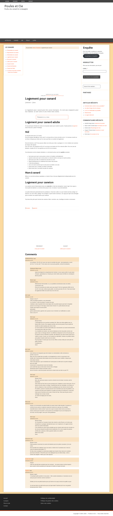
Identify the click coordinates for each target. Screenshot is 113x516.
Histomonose (88, 112)
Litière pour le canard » (65, 248)
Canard (16, 40)
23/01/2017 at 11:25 (34, 269)
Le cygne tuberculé (89, 114)
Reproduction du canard (12, 52)
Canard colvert (10, 63)
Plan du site (7, 503)
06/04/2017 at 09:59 (29, 350)
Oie (22, 40)
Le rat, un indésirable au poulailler (93, 109)
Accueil (6, 498)
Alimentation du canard (12, 54)
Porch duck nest (49, 95)
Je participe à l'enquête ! (91, 55)
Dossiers (28, 207)
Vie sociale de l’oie (94, 133)
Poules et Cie (13, 6)
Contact (6, 505)
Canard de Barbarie (11, 65)
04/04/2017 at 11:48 (29, 296)
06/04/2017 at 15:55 (34, 376)
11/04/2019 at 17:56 (29, 440)
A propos (6, 500)
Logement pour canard (12, 56)
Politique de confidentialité (48, 498)
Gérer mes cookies (46, 503)
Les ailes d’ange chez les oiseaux (93, 107)
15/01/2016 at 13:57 (29, 260)
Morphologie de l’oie (95, 127)
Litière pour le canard (12, 61)
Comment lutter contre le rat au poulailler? (94, 105)
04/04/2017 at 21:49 (34, 318)
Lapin (34, 40)
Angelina (27, 470)
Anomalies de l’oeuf (102, 124)
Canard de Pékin (11, 68)
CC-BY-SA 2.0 (60, 95)
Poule (28, 40)
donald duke (28, 458)
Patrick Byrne (55, 95)
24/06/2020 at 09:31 (34, 281)
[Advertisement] (56, 25)
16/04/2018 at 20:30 (34, 418)
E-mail (85, 68)
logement (75, 125)
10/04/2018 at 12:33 (29, 403)
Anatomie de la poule (100, 122)
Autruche (8, 40)
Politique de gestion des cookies (49, 500)
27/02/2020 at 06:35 (29, 460)
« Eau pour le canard (39, 248)
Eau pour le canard (11, 59)
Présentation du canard (12, 50)
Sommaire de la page (43, 116)
